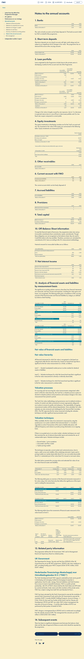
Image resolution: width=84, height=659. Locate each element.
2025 (40, 2)
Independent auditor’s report (13, 39)
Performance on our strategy (13, 19)
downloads (68, 2)
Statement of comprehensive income (14, 25)
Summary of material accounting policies (15, 31)
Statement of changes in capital (13, 27)
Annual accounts (10, 21)
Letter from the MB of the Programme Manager (12, 13)
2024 (48, 2)
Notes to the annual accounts (13, 34)
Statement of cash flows (11, 29)
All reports (57, 2)
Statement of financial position (13, 23)
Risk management (10, 36)
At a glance (8, 17)
